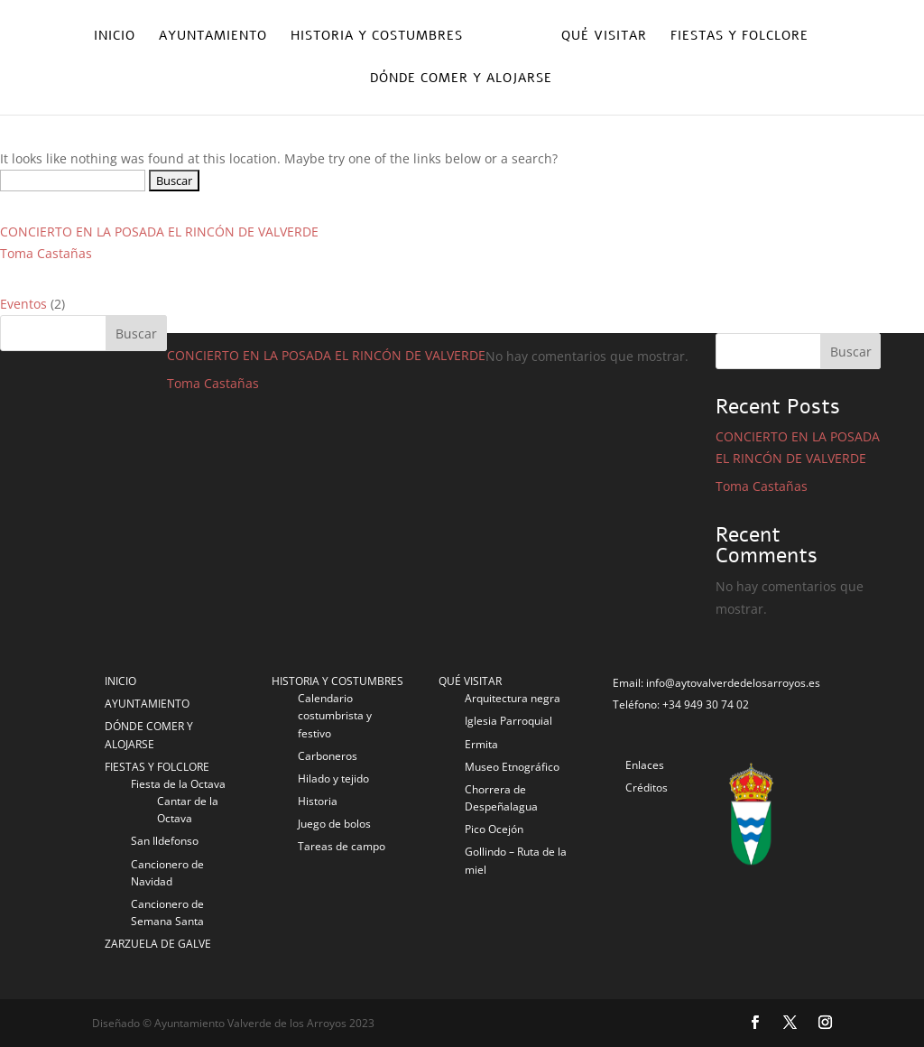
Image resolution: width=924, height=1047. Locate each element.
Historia (317, 801)
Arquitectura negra (512, 698)
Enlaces (644, 765)
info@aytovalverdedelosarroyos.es (733, 682)
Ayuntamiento (213, 37)
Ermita (481, 744)
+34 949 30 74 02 (705, 704)
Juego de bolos (334, 823)
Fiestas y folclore (739, 37)
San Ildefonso (165, 840)
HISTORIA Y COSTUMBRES (337, 681)
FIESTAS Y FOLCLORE (157, 766)
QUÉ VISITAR (470, 681)
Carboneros (327, 756)
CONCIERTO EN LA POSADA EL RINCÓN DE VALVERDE (159, 231)
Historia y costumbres (377, 37)
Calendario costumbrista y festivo (335, 715)
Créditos (646, 787)
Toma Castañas (46, 253)
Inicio (114, 37)
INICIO (120, 681)
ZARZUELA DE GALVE (158, 943)
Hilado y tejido (333, 778)
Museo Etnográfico (512, 766)
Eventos (23, 303)
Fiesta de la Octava (178, 784)
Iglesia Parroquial (508, 720)
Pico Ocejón (494, 829)
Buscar (851, 351)
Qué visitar (604, 37)
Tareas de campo (341, 846)
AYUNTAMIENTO (147, 703)
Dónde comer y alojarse (461, 79)
